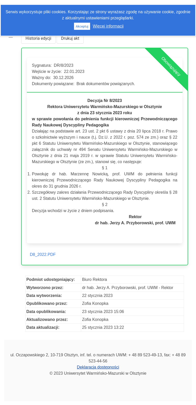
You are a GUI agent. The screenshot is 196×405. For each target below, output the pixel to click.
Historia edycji (38, 38)
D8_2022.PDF (43, 254)
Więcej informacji (108, 26)
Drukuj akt (70, 38)
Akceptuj (82, 26)
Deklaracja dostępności (98, 367)
